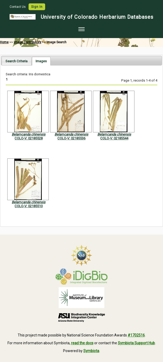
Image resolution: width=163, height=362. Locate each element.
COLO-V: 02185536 (71, 138)
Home (4, 42)
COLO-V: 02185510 (29, 206)
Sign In (37, 7)
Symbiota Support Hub (136, 343)
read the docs (82, 343)
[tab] (16, 61)
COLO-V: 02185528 (29, 138)
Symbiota (91, 351)
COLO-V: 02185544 (114, 138)
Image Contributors (27, 42)
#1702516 (136, 335)
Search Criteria (16, 61)
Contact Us (18, 7)
